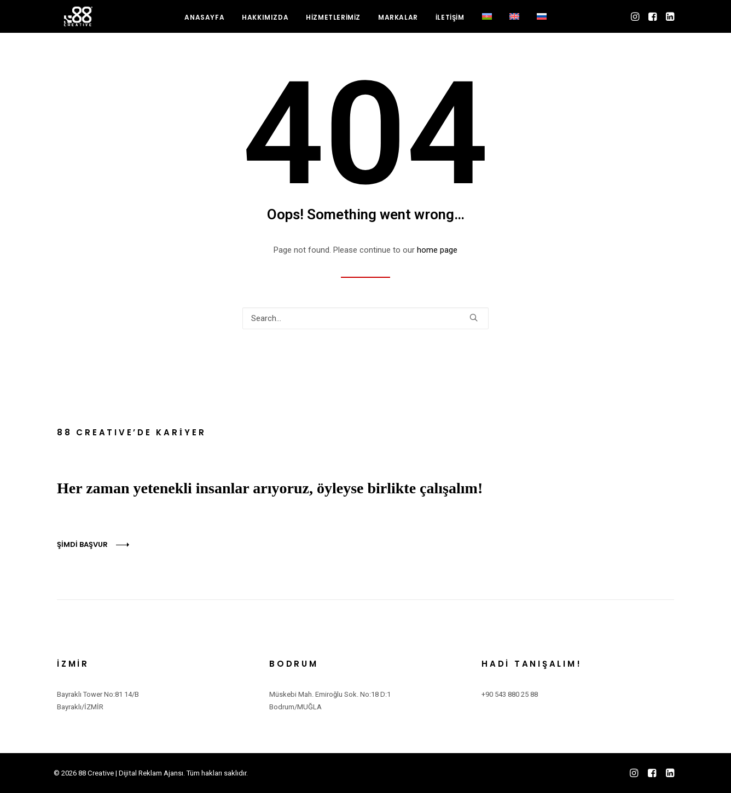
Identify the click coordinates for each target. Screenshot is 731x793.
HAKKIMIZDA (265, 22)
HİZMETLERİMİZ (333, 22)
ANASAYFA (204, 22)
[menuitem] (204, 23)
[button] (636, 22)
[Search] (365, 318)
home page (437, 250)
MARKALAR (398, 22)
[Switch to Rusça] (541, 22)
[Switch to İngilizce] (514, 22)
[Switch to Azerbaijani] (487, 22)
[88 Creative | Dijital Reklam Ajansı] (76, 22)
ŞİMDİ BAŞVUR (82, 544)
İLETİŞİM (450, 22)
